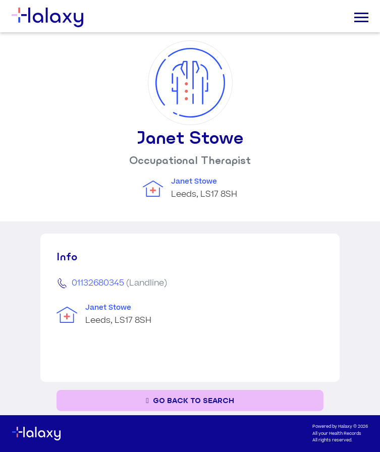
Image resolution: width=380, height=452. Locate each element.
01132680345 (98, 283)
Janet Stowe (194, 182)
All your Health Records (336, 433)
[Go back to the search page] (190, 401)
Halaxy (345, 426)
